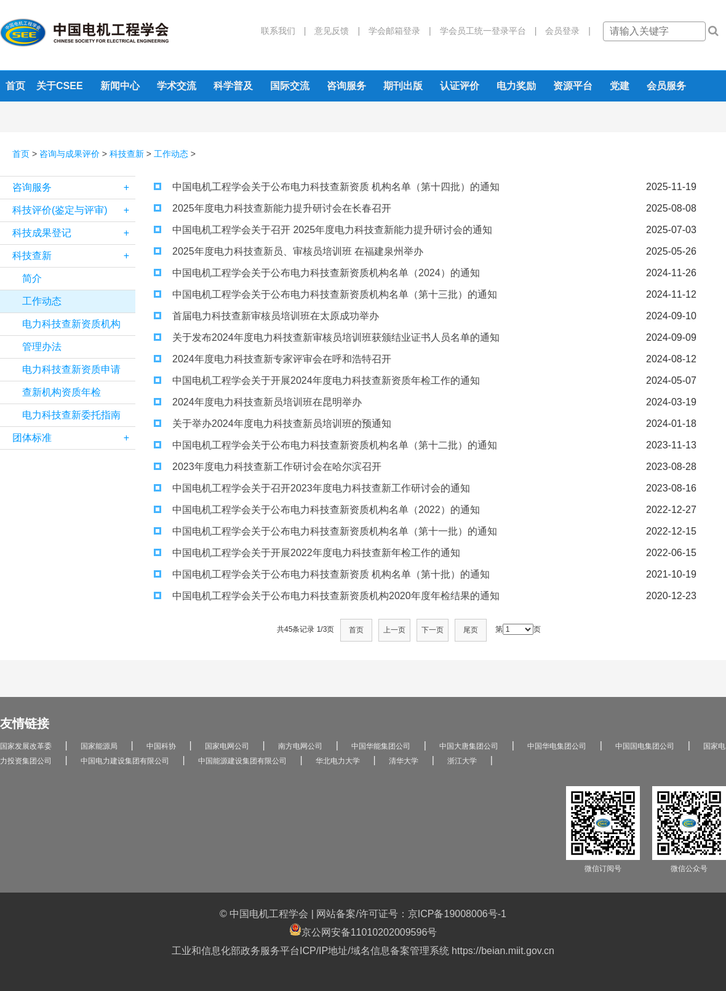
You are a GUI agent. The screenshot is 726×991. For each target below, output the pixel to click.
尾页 (470, 630)
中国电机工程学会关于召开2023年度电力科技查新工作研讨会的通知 (312, 488)
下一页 (432, 630)
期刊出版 (403, 86)
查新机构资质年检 (61, 392)
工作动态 (171, 154)
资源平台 (572, 86)
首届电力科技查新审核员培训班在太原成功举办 (266, 316)
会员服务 (666, 86)
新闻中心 (120, 86)
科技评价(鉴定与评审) (73, 210)
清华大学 (403, 761)
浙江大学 (462, 761)
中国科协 (161, 746)
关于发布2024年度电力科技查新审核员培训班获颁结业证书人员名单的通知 (327, 337)
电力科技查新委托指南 (71, 415)
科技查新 (127, 154)
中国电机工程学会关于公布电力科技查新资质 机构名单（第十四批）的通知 (327, 186)
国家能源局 (99, 746)
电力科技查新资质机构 (71, 324)
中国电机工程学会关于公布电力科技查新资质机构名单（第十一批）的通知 (325, 531)
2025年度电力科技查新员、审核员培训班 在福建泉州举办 (288, 251)
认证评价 (459, 86)
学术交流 (176, 86)
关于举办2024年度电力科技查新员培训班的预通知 (272, 423)
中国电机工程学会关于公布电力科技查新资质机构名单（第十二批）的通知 (325, 445)
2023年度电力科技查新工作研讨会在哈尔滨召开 (267, 466)
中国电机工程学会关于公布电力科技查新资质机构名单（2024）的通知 (317, 273)
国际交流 (289, 86)
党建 (619, 86)
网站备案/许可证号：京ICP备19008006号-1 (411, 914)
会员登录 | (564, 31)
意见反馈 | (333, 31)
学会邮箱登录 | (395, 31)
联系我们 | (283, 31)
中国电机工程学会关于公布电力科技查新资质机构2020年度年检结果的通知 (327, 596)
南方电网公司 (300, 746)
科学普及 (233, 86)
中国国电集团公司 (644, 746)
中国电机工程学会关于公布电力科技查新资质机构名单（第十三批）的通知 (325, 294)
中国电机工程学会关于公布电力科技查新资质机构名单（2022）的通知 (317, 509)
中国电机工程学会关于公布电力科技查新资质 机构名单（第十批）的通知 (322, 574)
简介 (32, 278)
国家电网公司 (227, 746)
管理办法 (42, 346)
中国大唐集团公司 (468, 746)
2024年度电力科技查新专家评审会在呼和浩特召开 (272, 359)
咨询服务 (346, 86)
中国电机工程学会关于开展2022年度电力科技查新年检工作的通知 (307, 552)
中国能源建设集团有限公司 (242, 761)
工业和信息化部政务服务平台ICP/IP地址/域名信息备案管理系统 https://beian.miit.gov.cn (363, 950)
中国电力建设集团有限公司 (125, 761)
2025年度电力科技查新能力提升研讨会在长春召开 (272, 208)
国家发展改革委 (26, 746)
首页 (15, 86)
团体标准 (73, 438)
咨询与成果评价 (69, 154)
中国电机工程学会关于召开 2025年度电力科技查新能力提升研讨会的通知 (323, 230)
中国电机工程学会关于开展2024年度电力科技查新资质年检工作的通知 (317, 380)
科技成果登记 (73, 233)
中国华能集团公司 (380, 746)
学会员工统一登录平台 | (484, 31)
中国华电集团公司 (556, 746)
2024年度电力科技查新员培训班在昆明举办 (258, 402)
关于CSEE (59, 86)
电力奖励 (516, 86)
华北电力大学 (338, 761)
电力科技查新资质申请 (71, 369)
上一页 (394, 630)
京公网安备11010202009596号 (363, 930)
